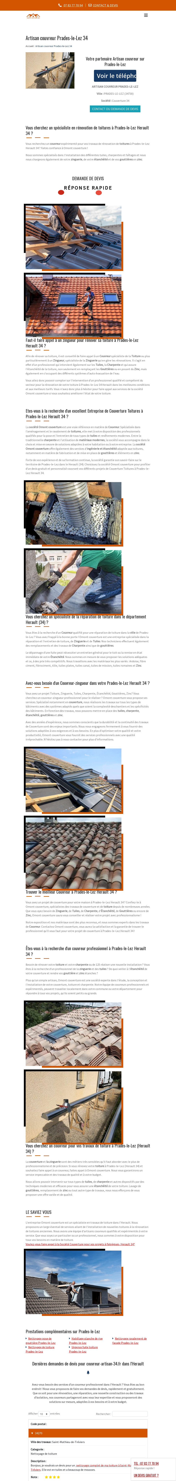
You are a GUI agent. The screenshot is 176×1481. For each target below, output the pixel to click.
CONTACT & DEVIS (105, 5)
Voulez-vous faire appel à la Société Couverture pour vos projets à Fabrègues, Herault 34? (80, 1244)
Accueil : (30, 46)
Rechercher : (122, 1414)
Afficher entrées (44, 1414)
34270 (38, 1433)
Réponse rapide (88, 188)
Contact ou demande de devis (115, 109)
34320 (38, 1467)
